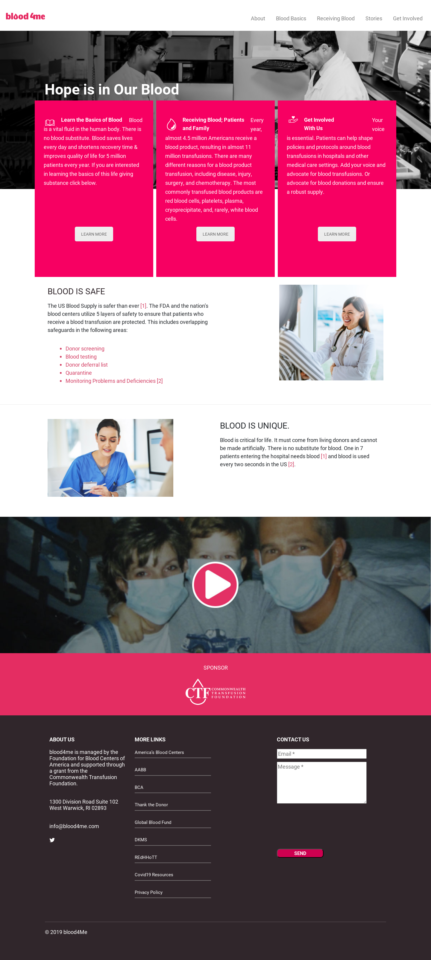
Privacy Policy (149, 892)
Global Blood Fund (153, 822)
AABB (140, 769)
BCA (139, 787)
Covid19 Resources (154, 874)
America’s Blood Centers (159, 752)
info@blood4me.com (74, 826)
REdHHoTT (146, 857)
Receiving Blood (336, 18)
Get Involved (408, 18)
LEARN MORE (94, 234)
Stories (373, 18)
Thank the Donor (151, 804)
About (258, 18)
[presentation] (322, 828)
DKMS (141, 839)
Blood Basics (291, 18)
